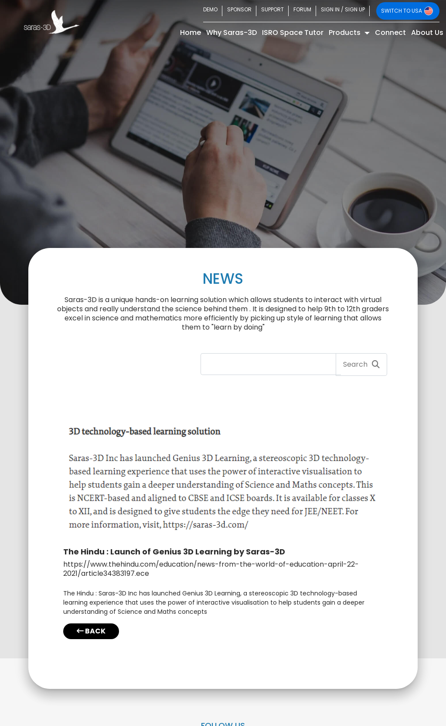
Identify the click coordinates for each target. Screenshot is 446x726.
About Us (427, 33)
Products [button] (345, 33)
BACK (91, 631)
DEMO (210, 9)
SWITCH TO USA (407, 11)
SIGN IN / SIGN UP (343, 9)
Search (361, 364)
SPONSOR (239, 9)
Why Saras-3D (231, 33)
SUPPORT (272, 9)
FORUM (302, 9)
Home (192, 32)
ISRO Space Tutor (292, 33)
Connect (390, 33)
